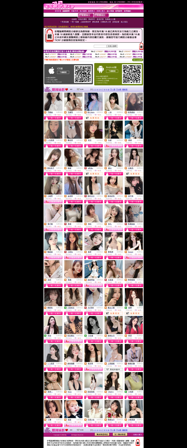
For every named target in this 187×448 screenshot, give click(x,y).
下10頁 (118, 89)
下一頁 (112, 89)
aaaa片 (69, 435)
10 (108, 89)
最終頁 (124, 89)
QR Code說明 (137, 60)
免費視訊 (59, 112)
